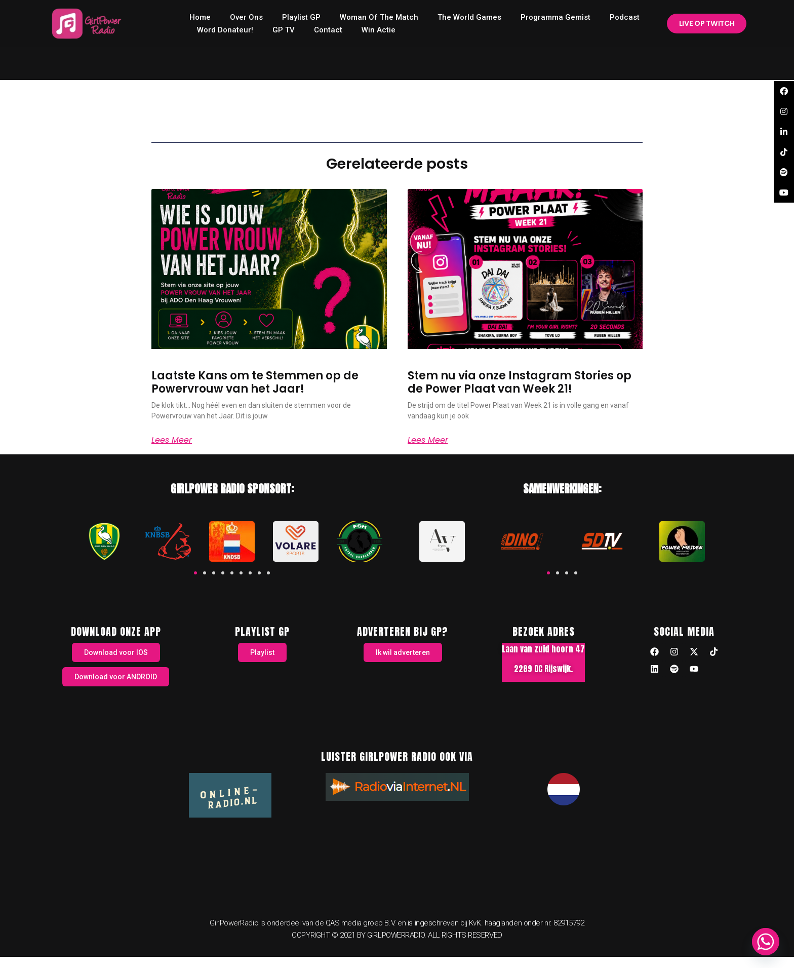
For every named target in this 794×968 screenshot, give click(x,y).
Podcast (625, 17)
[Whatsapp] (765, 941)
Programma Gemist (555, 17)
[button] (195, 572)
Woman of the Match (379, 17)
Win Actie (378, 29)
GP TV (283, 29)
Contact (328, 29)
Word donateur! (225, 29)
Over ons (246, 17)
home (200, 17)
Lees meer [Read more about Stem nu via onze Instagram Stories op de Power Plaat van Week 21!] (428, 440)
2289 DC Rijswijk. (543, 669)
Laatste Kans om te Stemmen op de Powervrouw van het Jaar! (255, 382)
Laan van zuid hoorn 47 (543, 649)
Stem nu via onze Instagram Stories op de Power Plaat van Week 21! (519, 382)
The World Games (469, 17)
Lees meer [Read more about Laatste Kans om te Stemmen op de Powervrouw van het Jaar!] (171, 440)
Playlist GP (301, 17)
